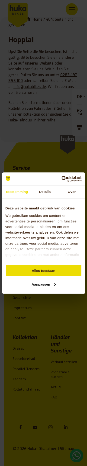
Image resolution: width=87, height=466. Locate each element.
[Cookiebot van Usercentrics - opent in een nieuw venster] (62, 179)
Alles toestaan (43, 271)
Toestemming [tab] (16, 192)
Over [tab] (72, 192)
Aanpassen (44, 284)
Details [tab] (45, 192)
